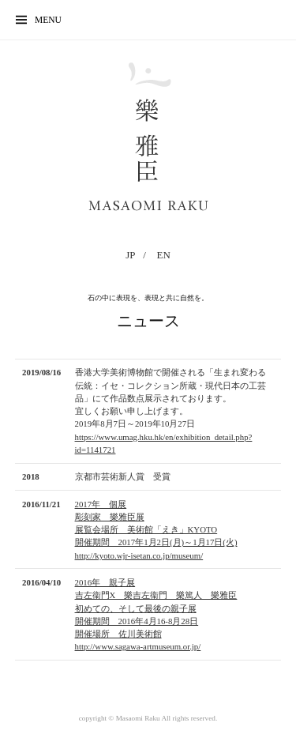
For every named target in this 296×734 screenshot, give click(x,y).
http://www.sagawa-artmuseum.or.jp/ (138, 646)
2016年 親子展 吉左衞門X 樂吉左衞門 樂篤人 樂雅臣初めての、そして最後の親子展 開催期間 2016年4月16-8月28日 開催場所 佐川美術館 (156, 608)
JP (130, 255)
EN (163, 255)
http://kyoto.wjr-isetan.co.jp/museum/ (139, 555)
